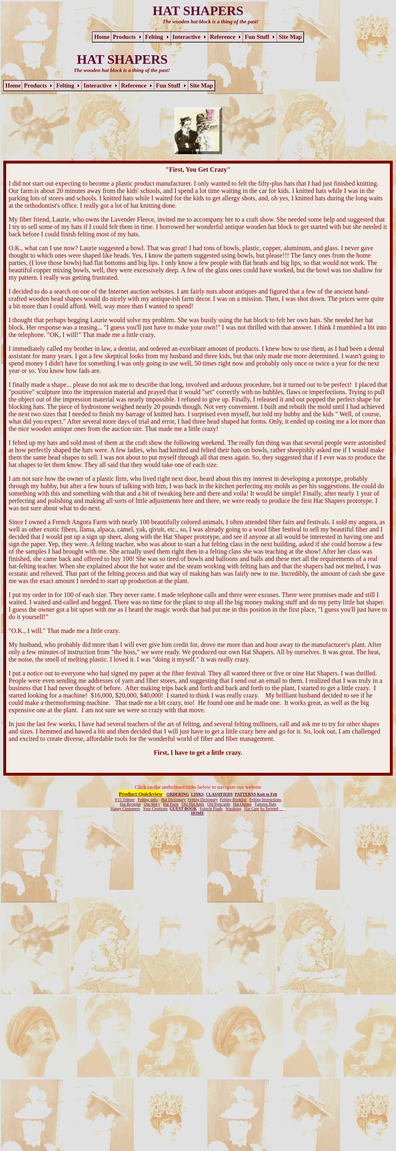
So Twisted (269, 808)
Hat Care (251, 808)
